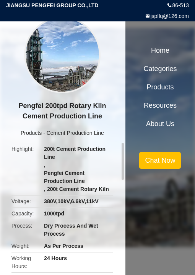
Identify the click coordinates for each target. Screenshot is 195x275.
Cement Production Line (75, 133)
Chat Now (160, 160)
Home (160, 50)
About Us (160, 124)
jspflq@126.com (169, 16)
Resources (160, 105)
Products (31, 133)
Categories (160, 69)
